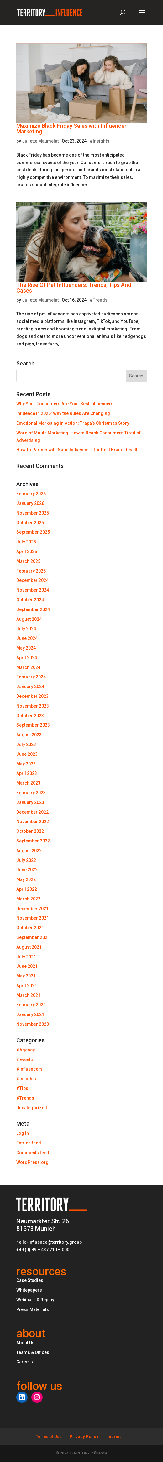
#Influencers (29, 1068)
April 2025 (26, 551)
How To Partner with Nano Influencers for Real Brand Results (78, 449)
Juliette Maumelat (40, 140)
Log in (22, 1133)
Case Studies (29, 1280)
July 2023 (26, 744)
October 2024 (30, 599)
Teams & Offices (32, 1352)
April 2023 (26, 773)
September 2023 (33, 725)
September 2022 (33, 840)
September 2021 (33, 937)
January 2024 (30, 686)
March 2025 (28, 561)
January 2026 (30, 503)
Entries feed (28, 1142)
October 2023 (30, 715)
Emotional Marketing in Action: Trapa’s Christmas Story (72, 423)
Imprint (113, 1436)
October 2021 (30, 927)
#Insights (99, 140)
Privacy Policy (84, 1436)
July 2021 (26, 956)
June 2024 (27, 638)
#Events (24, 1059)
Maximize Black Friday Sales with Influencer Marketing (71, 128)
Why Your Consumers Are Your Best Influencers (64, 403)
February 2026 (31, 493)
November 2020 (32, 1024)
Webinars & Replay (35, 1299)
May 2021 (26, 975)
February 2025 (31, 570)
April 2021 (26, 985)
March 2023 (28, 782)
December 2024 (32, 580)
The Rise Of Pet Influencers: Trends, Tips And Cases (73, 288)
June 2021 (27, 966)
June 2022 (27, 869)
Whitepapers (29, 1290)
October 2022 (30, 831)
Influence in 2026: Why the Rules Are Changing (63, 413)
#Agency (25, 1049)
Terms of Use (49, 1436)
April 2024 (26, 657)
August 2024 (29, 619)
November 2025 (32, 513)
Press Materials (32, 1309)
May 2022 (26, 879)
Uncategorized (31, 1107)
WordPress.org (32, 1162)
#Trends (99, 300)
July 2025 (26, 541)
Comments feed (32, 1152)
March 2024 (28, 667)
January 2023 (30, 802)
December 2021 (32, 908)
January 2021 (30, 1014)
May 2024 (26, 648)
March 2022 (28, 898)
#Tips (22, 1088)
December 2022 (32, 812)
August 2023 (29, 734)
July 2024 (26, 628)
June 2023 (27, 754)
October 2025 (30, 522)
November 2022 (32, 821)
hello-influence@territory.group (49, 1242)
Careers (24, 1361)
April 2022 (26, 889)
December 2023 (32, 696)
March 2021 (28, 995)
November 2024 (32, 590)
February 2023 (31, 792)
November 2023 (32, 705)
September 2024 (33, 609)
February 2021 (31, 1004)
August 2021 (29, 947)
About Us (25, 1342)
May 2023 (26, 763)
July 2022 (26, 860)
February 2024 (31, 676)
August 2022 (29, 850)
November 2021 (32, 917)
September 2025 (33, 532)
